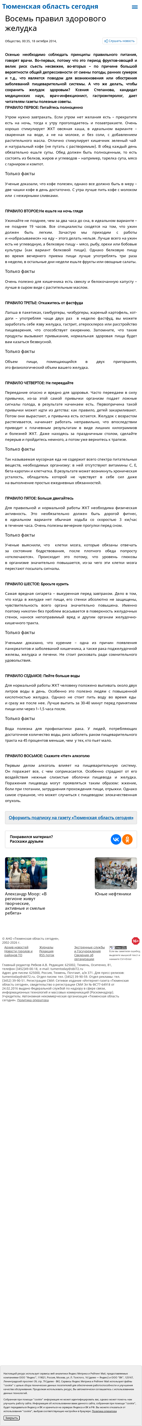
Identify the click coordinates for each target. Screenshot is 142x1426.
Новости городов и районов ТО (18, 953)
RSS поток (46, 955)
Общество (12, 41)
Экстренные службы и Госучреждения (89, 949)
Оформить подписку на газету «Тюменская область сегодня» (71, 817)
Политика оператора (33, 1000)
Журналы (46, 947)
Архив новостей (16, 947)
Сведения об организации (84, 957)
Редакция (46, 951)
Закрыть (11, 1418)
